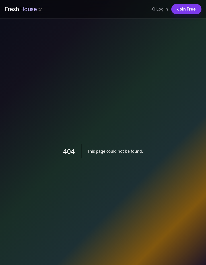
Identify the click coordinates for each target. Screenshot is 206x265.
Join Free (186, 9)
